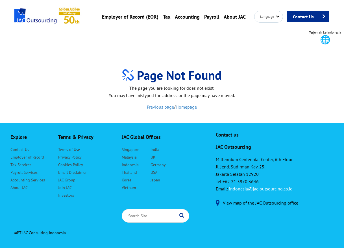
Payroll (211, 17)
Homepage (186, 107)
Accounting (187, 17)
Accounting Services (27, 180)
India (155, 149)
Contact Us (311, 16)
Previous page (160, 107)
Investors (66, 195)
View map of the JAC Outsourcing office (260, 203)
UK (153, 157)
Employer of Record (27, 157)
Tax (166, 17)
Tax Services (20, 164)
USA (154, 172)
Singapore (130, 149)
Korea (127, 180)
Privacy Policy (70, 157)
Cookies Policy (70, 164)
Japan (155, 180)
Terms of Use (69, 149)
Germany (158, 164)
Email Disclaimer (72, 172)
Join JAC (65, 187)
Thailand (129, 172)
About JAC (235, 17)
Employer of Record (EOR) (130, 17)
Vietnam (129, 187)
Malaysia (129, 157)
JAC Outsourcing (47, 18)
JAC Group (66, 180)
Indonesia (130, 164)
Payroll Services (24, 172)
